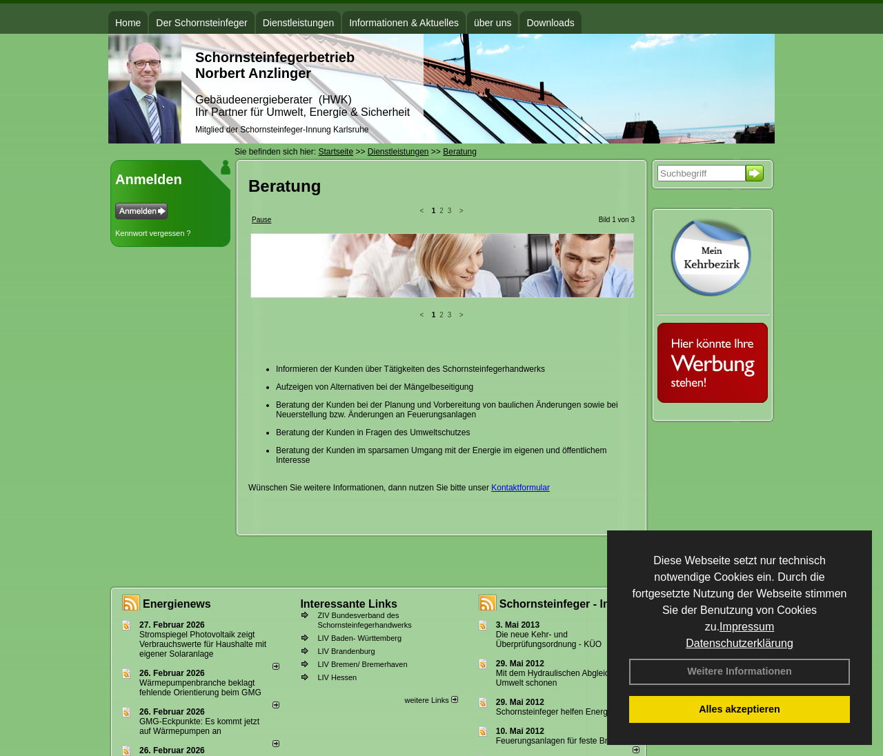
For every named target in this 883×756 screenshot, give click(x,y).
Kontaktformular (520, 381)
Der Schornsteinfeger (201, 22)
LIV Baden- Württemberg (359, 638)
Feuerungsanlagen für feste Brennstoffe (569, 741)
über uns (492, 22)
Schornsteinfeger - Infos (562, 604)
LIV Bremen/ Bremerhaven (362, 664)
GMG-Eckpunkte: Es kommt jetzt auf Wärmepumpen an (199, 726)
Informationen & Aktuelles (404, 22)
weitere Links (430, 700)
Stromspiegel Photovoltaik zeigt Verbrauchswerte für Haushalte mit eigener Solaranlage (202, 644)
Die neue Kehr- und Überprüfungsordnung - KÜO (549, 639)
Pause (261, 219)
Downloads (550, 22)
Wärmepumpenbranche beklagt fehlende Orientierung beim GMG (200, 687)
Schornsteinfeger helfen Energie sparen (569, 712)
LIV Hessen (337, 677)
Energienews (177, 604)
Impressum (747, 627)
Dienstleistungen (299, 22)
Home (128, 22)
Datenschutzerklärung (739, 643)
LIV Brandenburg (346, 651)
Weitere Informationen (739, 671)
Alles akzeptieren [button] (739, 709)
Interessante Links (348, 604)
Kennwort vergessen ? (152, 233)
